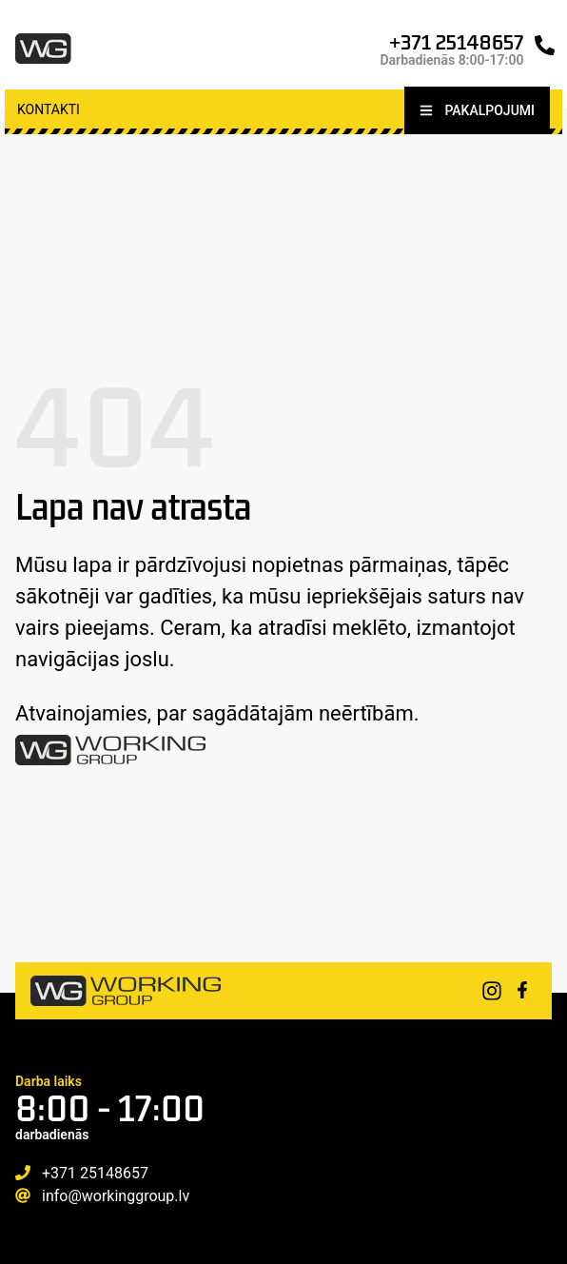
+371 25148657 (456, 42)
